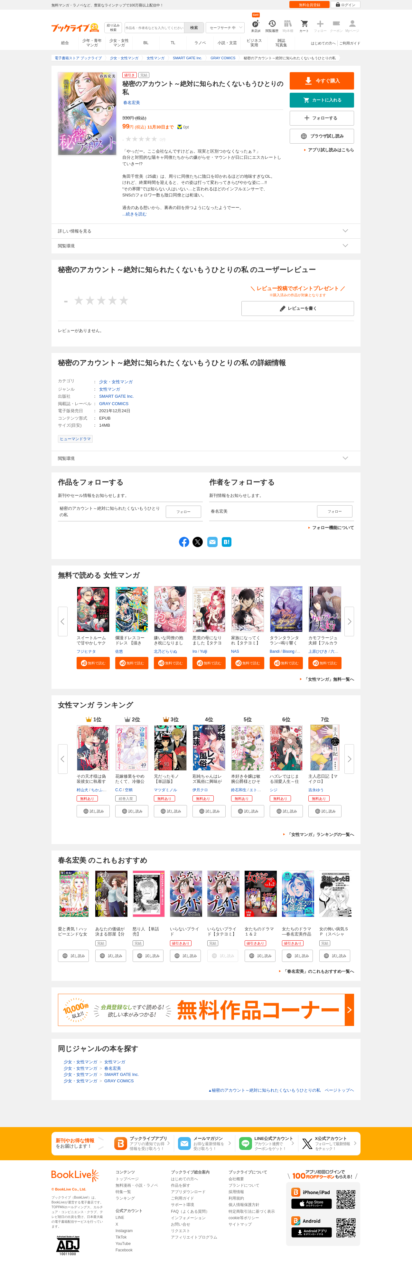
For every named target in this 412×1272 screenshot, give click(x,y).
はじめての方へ (323, 43)
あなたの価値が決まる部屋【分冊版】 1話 (110, 934)
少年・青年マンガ (92, 42)
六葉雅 (336, 651)
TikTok (121, 1237)
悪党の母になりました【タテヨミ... (207, 642)
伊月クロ (200, 790)
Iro (194, 651)
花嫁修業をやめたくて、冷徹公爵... (130, 781)
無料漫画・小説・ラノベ (137, 1185)
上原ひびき (318, 651)
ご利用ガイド (349, 43)
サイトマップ (240, 1224)
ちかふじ (99, 790)
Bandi (275, 651)
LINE (120, 1217)
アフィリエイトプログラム (194, 1237)
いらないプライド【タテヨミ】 (222, 931)
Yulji (203, 651)
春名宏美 (131, 102)
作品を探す (180, 1185)
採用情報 (236, 1192)
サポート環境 (182, 1204)
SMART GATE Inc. (116, 396)
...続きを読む (134, 214)
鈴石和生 (239, 790)
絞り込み (113, 28)
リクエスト (180, 1231)
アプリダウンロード (188, 1192)
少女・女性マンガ (119, 42)
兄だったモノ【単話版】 (166, 779)
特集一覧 (123, 1192)
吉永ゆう (316, 790)
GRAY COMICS (113, 403)
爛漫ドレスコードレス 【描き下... (130, 642)
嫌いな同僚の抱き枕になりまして (168, 642)
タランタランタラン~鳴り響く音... (284, 642)
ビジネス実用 (254, 42)
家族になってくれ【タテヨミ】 (245, 640)
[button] (93, 663)
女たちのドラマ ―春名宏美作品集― (296, 934)
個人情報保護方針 (244, 1204)
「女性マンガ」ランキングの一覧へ (320, 834)
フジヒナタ (86, 651)
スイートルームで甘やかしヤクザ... (91, 642)
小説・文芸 (227, 43)
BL (146, 42)
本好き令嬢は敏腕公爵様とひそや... (245, 781)
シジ (273, 790)
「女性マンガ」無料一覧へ (329, 679)
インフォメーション (188, 1218)
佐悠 (119, 651)
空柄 (129, 790)
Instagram (124, 1231)
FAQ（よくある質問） (190, 1211)
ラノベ (200, 43)
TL (173, 43)
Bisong (289, 651)
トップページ (127, 1179)
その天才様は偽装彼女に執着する (91, 781)
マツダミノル (165, 790)
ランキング (125, 1198)
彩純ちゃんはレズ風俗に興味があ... (207, 781)
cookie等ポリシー (244, 1218)
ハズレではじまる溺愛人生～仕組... (284, 781)
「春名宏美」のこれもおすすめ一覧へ (318, 971)
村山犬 (82, 790)
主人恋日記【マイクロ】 (323, 779)
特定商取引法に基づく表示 (252, 1211)
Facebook (124, 1250)
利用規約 (236, 1198)
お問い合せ (180, 1224)
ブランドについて (244, 1185)
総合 (65, 43)
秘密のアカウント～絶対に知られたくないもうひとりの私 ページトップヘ (281, 1090)
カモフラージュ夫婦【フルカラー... (323, 642)
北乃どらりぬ (165, 651)
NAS (235, 651)
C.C (118, 790)
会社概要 (236, 1179)
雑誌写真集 (281, 42)
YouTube (123, 1243)
